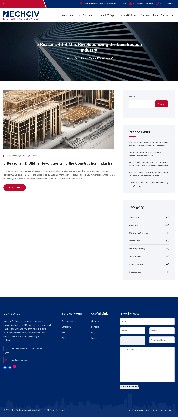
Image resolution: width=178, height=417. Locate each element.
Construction (134, 240)
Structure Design (136, 264)
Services (89, 15)
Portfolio (145, 15)
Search (132, 96)
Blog (155, 15)
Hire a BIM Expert (107, 15)
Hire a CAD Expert (129, 15)
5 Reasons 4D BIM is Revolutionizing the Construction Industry (57, 163)
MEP (64, 332)
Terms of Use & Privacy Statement (143, 410)
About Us (75, 15)
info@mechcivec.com (143, 3)
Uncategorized (135, 272)
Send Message (130, 386)
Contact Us (167, 15)
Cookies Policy (168, 410)
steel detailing (135, 256)
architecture (134, 217)
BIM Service (134, 225)
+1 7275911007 (167, 3)
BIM (64, 338)
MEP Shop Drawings (137, 248)
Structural (66, 326)
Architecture (67, 321)
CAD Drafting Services (138, 233)
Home (64, 15)
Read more (14, 187)
